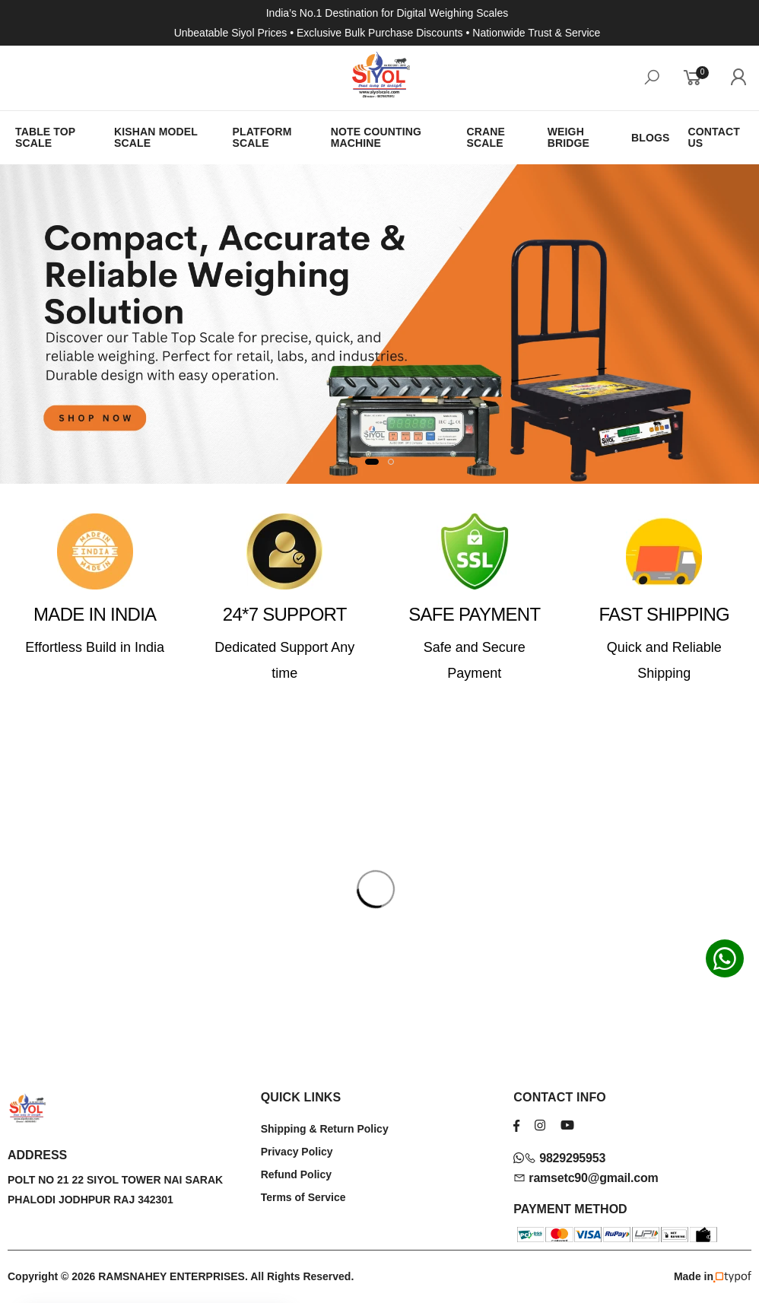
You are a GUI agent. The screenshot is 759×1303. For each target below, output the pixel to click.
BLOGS (650, 138)
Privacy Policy (297, 1152)
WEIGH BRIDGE (568, 137)
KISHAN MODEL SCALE (156, 137)
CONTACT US (714, 137)
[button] (371, 462)
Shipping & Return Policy (325, 1129)
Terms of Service (303, 1197)
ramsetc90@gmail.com (585, 1177)
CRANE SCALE (485, 137)
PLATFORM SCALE (262, 137)
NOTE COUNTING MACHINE (376, 137)
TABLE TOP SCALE (45, 137)
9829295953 (559, 1158)
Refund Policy (296, 1174)
